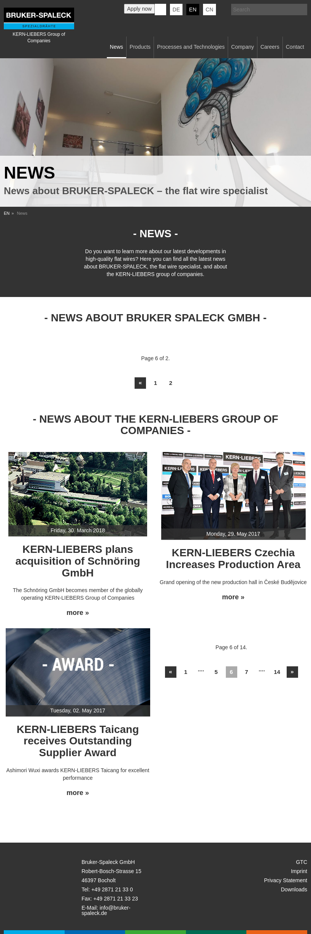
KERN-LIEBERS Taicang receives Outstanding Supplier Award (78, 741)
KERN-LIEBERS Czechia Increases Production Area (233, 558)
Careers (269, 47)
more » (78, 612)
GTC (301, 862)
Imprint (299, 871)
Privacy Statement (285, 880)
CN (209, 9)
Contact (295, 47)
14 (277, 672)
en (192, 9)
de (176, 9)
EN (7, 213)
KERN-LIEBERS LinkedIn (160, 9)
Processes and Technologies (191, 47)
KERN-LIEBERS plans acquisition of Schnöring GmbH (77, 561)
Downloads (294, 889)
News (116, 47)
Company (242, 47)
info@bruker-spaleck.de (106, 910)
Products (140, 47)
